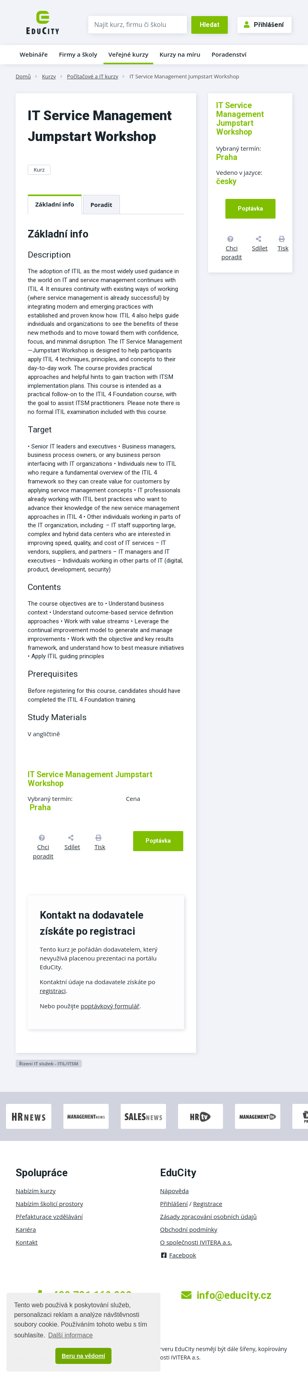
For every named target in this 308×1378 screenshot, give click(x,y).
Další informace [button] (70, 1335)
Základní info (54, 204)
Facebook (178, 1255)
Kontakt (27, 1242)
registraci (53, 991)
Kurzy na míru (180, 54)
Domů (23, 76)
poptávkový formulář (110, 1006)
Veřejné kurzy (128, 54)
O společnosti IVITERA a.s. (196, 1242)
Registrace (208, 1204)
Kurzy (49, 76)
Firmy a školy (78, 54)
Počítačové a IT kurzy (92, 76)
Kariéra (26, 1229)
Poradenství (229, 54)
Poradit (101, 205)
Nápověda (174, 1191)
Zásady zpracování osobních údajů (208, 1216)
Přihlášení (264, 25)
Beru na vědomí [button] (83, 1356)
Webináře (34, 54)
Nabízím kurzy (35, 1191)
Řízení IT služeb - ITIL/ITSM (48, 1064)
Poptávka (158, 840)
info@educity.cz (226, 1295)
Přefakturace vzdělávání (49, 1216)
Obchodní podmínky (188, 1229)
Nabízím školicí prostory (49, 1204)
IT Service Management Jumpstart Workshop (184, 76)
